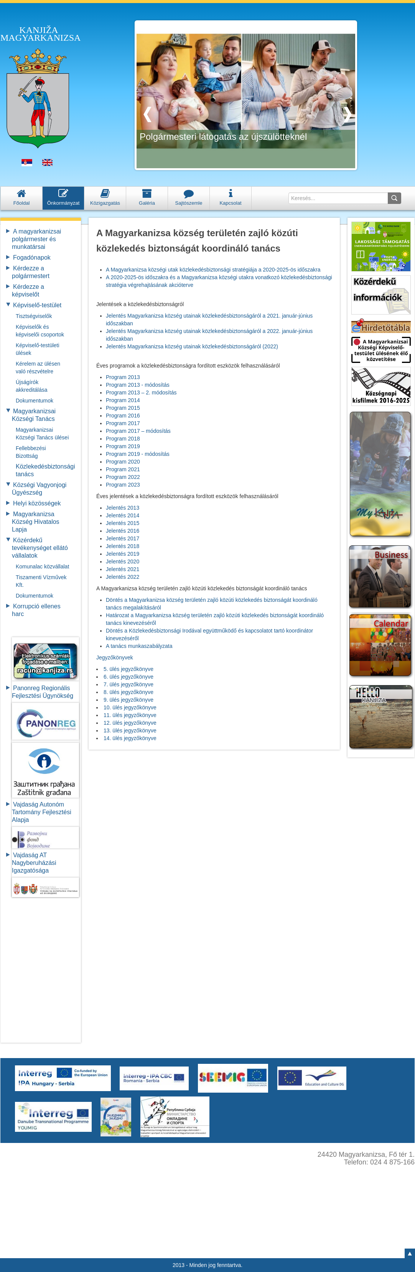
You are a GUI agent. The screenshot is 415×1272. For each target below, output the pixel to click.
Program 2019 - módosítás (138, 454)
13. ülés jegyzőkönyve (130, 730)
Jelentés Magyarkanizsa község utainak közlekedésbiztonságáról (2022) (192, 346)
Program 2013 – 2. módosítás (141, 392)
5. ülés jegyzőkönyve (128, 669)
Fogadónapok (32, 257)
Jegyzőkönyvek (114, 657)
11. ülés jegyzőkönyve (130, 715)
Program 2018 (123, 439)
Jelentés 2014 (122, 515)
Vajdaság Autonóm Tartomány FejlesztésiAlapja (41, 812)
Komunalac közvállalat (42, 566)
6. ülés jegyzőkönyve (128, 677)
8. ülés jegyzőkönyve (128, 692)
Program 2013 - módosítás (138, 385)
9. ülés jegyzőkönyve (128, 700)
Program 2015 (123, 408)
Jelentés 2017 (122, 538)
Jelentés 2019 (122, 554)
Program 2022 (123, 477)
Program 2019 (123, 446)
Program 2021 (123, 469)
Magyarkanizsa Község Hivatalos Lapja (35, 522)
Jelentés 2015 (122, 523)
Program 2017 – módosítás (138, 431)
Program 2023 (123, 485)
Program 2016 (123, 415)
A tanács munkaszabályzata (139, 646)
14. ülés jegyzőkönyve (130, 738)
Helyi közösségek (37, 503)
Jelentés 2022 (122, 577)
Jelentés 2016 (122, 531)
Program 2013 (123, 377)
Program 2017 (123, 423)
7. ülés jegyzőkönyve (128, 684)
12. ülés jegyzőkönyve (130, 723)
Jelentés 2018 (122, 546)
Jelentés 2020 (122, 561)
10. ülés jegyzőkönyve (130, 707)
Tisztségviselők (34, 316)
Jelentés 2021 (122, 569)
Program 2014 (123, 400)
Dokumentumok (34, 401)
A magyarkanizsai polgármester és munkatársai (36, 239)
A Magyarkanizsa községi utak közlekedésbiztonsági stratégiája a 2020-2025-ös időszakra (213, 270)
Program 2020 (123, 462)
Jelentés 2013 (122, 508)
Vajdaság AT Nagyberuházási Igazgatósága (34, 863)
